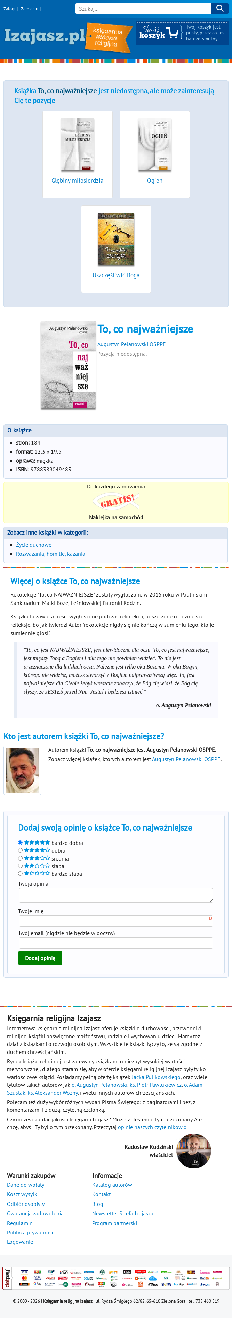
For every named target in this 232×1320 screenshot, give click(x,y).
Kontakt (101, 1196)
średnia (43, 858)
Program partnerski (114, 1225)
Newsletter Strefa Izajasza (122, 1215)
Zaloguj (10, 9)
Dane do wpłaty (25, 1186)
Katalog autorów (112, 1186)
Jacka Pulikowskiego (156, 1078)
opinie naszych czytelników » (152, 1129)
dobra (41, 850)
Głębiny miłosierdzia (77, 180)
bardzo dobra (50, 842)
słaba (41, 866)
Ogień (154, 180)
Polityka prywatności (31, 1234)
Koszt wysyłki (23, 1196)
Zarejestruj (31, 9)
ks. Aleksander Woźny (53, 1094)
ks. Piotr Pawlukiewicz (156, 1086)
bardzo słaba (50, 873)
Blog (97, 1205)
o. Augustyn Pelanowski (99, 1086)
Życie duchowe (33, 544)
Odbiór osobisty (26, 1205)
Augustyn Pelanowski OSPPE (131, 344)
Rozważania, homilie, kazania (50, 553)
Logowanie (20, 1243)
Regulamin (20, 1225)
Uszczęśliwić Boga (116, 275)
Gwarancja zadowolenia (35, 1215)
